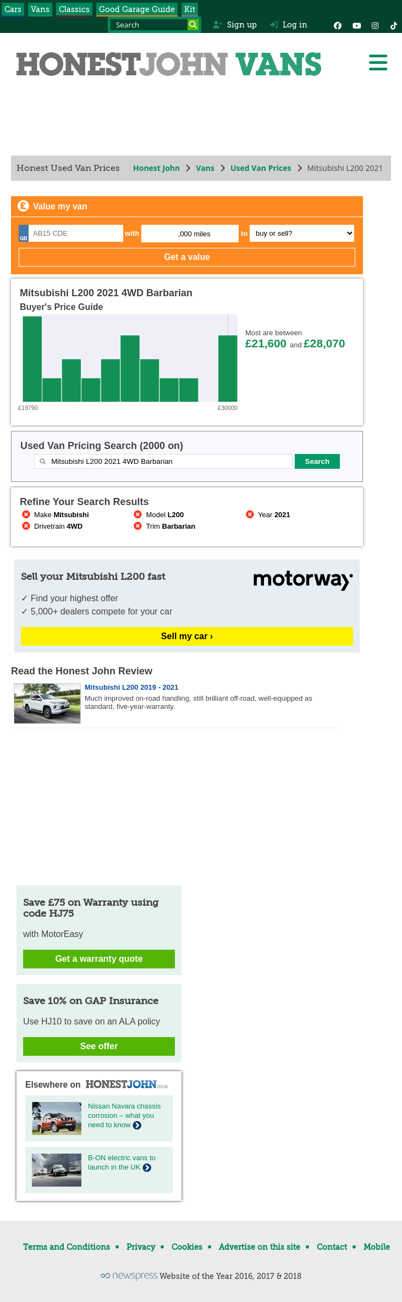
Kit (189, 9)
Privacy (140, 1247)
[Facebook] (337, 24)
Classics (74, 9)
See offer (99, 1046)
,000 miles (194, 234)
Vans (40, 9)
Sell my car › (187, 636)
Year (267, 515)
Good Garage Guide (137, 9)
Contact (332, 1247)
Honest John (156, 168)
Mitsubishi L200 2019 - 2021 (132, 687)
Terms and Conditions (66, 1247)
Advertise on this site (259, 1247)
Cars (12, 9)
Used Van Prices (260, 168)
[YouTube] (356, 24)
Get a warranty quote (98, 958)
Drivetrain (51, 526)
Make (54, 515)
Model (158, 515)
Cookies (187, 1247)
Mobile (377, 1247)
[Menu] (377, 62)
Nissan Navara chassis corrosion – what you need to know (124, 1115)
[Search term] (154, 24)
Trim (164, 526)
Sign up (234, 24)
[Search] (193, 24)
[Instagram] (375, 24)
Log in (288, 24)
